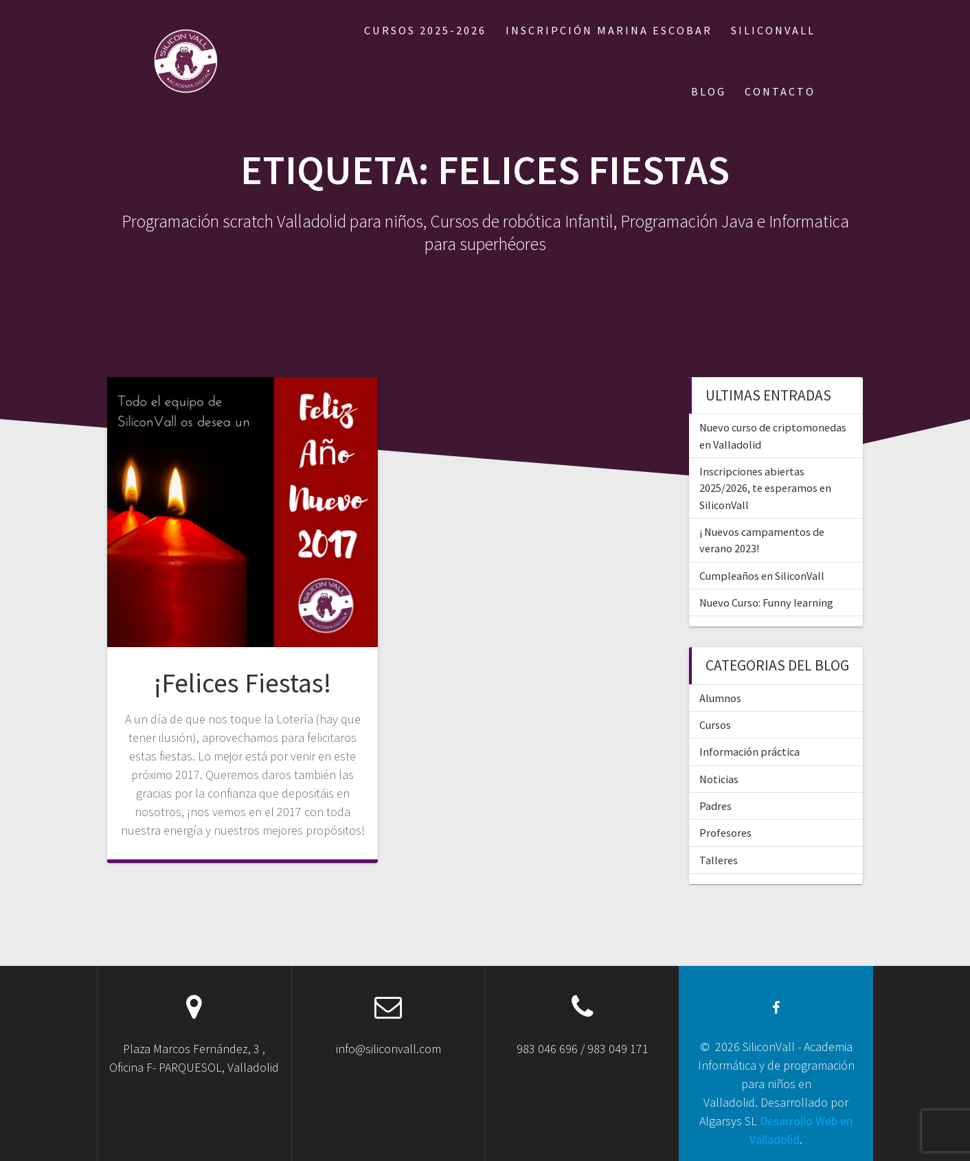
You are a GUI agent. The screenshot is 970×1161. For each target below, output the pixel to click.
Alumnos (720, 698)
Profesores (725, 832)
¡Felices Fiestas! (242, 683)
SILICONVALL (773, 30)
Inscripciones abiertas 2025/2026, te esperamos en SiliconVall (765, 488)
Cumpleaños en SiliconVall (761, 576)
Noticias (718, 779)
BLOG (708, 91)
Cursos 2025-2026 (425, 30)
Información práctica (749, 751)
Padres (715, 806)
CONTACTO (780, 91)
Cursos (715, 725)
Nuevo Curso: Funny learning (766, 602)
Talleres (718, 860)
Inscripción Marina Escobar (609, 30)
